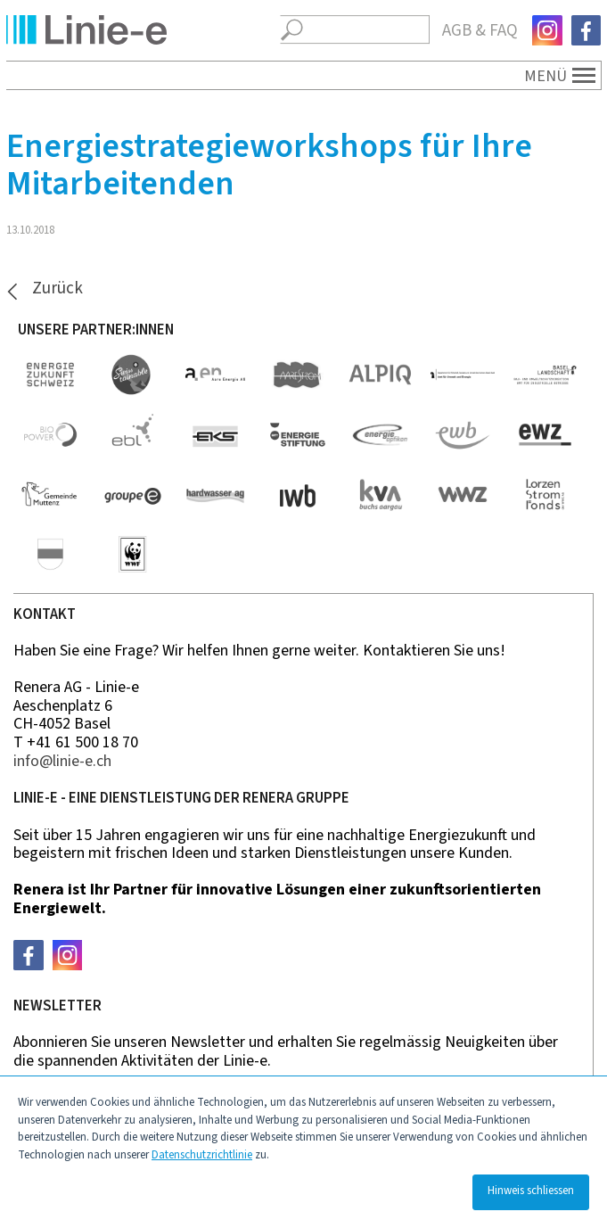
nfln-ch (62, 761)
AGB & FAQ (480, 31)
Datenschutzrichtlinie (202, 1155)
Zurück (57, 289)
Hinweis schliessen (531, 1191)
